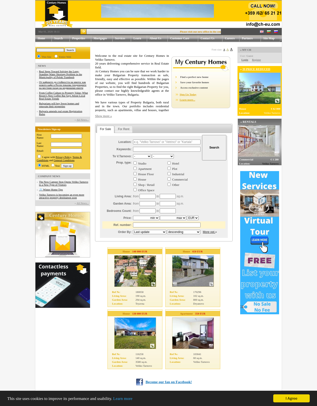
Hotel (175, 163)
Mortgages (100, 38)
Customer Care (179, 38)
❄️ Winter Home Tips (51, 189)
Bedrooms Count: (119, 211)
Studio (142, 163)
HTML (45, 165)
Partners (247, 38)
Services (123, 38)
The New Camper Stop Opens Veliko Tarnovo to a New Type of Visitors (63, 183)
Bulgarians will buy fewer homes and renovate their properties (59, 105)
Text (57, 165)
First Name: (40, 136)
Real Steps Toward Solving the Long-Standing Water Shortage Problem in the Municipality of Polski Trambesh (60, 74)
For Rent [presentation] (123, 129)
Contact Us (211, 38)
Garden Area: (122, 203)
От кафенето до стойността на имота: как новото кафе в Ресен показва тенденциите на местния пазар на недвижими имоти (63, 85)
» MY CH (245, 49)
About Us (159, 38)
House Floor (146, 174)
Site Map (268, 38)
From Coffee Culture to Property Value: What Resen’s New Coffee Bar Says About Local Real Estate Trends (63, 95)
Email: (40, 150)
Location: (125, 142)
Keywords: (124, 149)
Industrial (178, 174)
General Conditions (64, 160)
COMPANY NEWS (49, 176)
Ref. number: (123, 225)
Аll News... (83, 119)
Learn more (122, 399)
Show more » (103, 116)
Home (41, 38)
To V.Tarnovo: (122, 156)
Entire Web (65, 56)
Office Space (146, 190)
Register (256, 59)
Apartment (145, 169)
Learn (140, 38)
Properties (81, 38)
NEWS (42, 65)
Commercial (180, 179)
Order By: (125, 232)
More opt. (209, 232)
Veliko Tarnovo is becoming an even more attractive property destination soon (61, 196)
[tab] (105, 129)
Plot (174, 169)
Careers (230, 38)
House (142, 179)
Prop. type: (124, 162)
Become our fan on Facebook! (169, 382)
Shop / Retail (146, 185)
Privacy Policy (63, 157)
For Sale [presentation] (105, 129)
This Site (46, 56)
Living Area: (123, 196)
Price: (127, 218)
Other (175, 185)
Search (58, 38)
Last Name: (40, 144)
